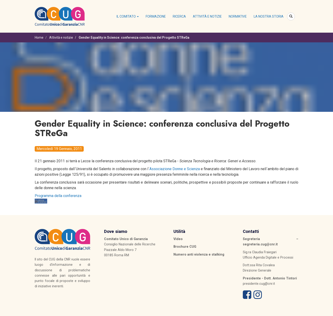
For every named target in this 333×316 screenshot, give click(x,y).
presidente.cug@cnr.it (259, 283)
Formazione (156, 16)
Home (39, 37)
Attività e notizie (207, 16)
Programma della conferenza (58, 196)
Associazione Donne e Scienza (174, 169)
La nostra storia (269, 16)
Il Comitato (128, 16)
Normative (238, 16)
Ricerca (179, 16)
